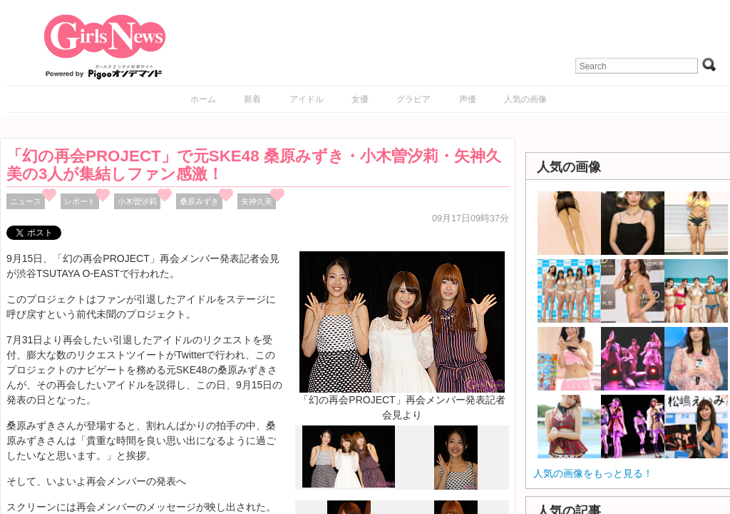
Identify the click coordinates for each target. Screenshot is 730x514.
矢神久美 (256, 201)
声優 (467, 99)
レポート (80, 201)
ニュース (25, 201)
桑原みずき (199, 201)
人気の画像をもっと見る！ (593, 473)
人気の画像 (525, 99)
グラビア (413, 99)
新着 (252, 99)
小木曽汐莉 (137, 201)
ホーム (203, 99)
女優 (360, 99)
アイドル (306, 99)
